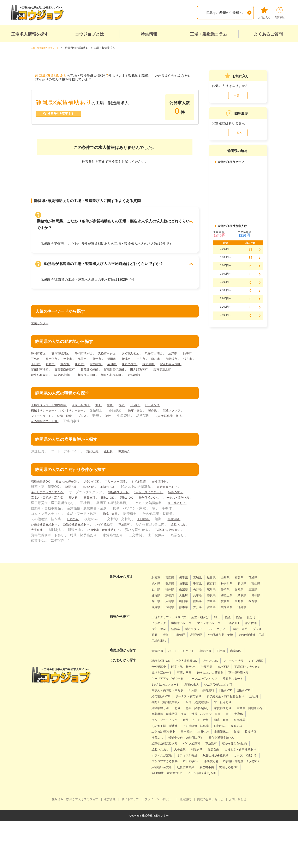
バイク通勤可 (164, 529)
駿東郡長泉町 (93, 375)
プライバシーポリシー (159, 828)
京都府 (217, 600)
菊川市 (155, 364)
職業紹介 (128, 456)
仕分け (146, 410)
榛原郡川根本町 (173, 375)
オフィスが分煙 (191, 778)
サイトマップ (130, 828)
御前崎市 (137, 364)
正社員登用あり (175, 492)
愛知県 (172, 600)
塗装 (141, 421)
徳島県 (156, 612)
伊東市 (87, 358)
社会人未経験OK (71, 487)
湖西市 (103, 364)
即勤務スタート (125, 497)
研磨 (220, 646)
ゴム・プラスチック (230, 737)
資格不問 (91, 492)
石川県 (187, 594)
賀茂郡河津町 (90, 369)
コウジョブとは (89, 34)
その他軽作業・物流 (46, 426)
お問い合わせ (237, 828)
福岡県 (217, 612)
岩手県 (187, 583)
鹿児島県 (203, 618)
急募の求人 (39, 503)
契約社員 (93, 456)
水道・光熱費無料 (203, 719)
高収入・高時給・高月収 (72, 503)
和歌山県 (173, 606)
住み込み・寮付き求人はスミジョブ (75, 828)
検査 (119, 410)
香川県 (172, 612)
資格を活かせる (198, 684)
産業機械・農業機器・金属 (206, 731)
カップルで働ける (164, 784)
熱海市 (36, 358)
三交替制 (158, 754)
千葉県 (217, 589)
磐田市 (135, 358)
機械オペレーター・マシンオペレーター (61, 415)
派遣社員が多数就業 (223, 778)
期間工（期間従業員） (168, 719)
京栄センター (41, 323)
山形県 (232, 583)
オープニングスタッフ (168, 695)
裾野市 (87, 364)
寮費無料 (119, 503)
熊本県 (156, 618)
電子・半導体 (200, 737)
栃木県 (172, 589)
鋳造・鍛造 (95, 421)
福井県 (202, 594)
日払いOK (139, 503)
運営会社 (109, 828)
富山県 (172, 594)
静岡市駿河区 (64, 353)
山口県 (250, 606)
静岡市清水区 (90, 353)
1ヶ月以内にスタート (158, 497)
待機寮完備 (249, 784)
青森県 (172, 583)
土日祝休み (196, 754)
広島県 (235, 606)
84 (250, 257)
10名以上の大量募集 (166, 689)
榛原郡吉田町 (145, 375)
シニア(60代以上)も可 (189, 701)
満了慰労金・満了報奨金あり (208, 713)
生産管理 (247, 646)
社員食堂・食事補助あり (168, 535)
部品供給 (176, 640)
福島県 (247, 583)
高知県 (202, 612)
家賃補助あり (231, 725)
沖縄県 (220, 618)
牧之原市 (38, 369)
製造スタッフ (41, 421)
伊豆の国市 (174, 364)
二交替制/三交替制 (237, 748)
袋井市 (55, 364)
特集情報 (149, 34)
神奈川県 (248, 589)
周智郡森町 (39, 380)
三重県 (187, 600)
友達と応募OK (184, 796)
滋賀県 (202, 600)
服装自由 (195, 772)
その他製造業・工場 (82, 426)
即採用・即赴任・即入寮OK (172, 790)
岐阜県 (247, 594)
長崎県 (247, 612)
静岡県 (156, 600)
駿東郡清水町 (67, 375)
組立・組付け (87, 410)
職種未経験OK (42, 487)
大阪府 (232, 600)
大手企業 (98, 535)
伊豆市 (119, 364)
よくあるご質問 (268, 34)
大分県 (172, 618)
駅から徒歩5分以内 (209, 766)
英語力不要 (112, 492)
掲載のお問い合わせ (210, 828)
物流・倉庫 (176, 519)
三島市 (52, 358)
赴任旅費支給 (236, 790)
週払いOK (160, 503)
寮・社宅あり (74, 513)
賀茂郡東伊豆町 (62, 369)
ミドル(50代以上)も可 (167, 802)
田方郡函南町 (41, 375)
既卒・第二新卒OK (209, 678)
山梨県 (217, 594)
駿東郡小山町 (119, 375)
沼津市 (188, 353)
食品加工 (158, 640)
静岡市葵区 (39, 353)
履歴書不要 (159, 796)
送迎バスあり (75, 535)
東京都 (232, 589)
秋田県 (217, 583)
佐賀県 (232, 612)
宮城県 (202, 583)
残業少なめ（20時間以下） (171, 760)
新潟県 (156, 594)
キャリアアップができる (49, 497)
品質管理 (158, 652)
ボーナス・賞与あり (73, 508)
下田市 (71, 364)
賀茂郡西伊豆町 (173, 369)
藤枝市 (183, 358)
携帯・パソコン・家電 (168, 737)
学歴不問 (72, 492)
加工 (106, 410)
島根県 (205, 606)
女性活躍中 (174, 487)
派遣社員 (158, 662)
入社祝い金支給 (209, 790)
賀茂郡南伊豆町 (118, 369)
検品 (132, 410)
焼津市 (152, 358)
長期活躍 (70, 529)
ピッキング (165, 410)
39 (250, 249)
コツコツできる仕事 (198, 784)
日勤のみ (129, 524)
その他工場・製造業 (241, 743)
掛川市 (167, 358)
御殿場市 (38, 364)
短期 (213, 754)
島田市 (103, 358)
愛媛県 (187, 612)
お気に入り (264, 13)
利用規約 (185, 828)
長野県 (232, 594)
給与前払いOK (42, 508)
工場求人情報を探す (29, 34)
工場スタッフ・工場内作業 (51, 410)
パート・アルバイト (185, 662)
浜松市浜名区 (141, 353)
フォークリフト (69, 421)
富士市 (119, 358)
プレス (114, 421)
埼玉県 (202, 589)
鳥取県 (190, 606)
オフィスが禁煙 (163, 778)
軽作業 (163, 415)
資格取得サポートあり (168, 725)
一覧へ (238, 95)
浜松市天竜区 (167, 353)
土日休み (38, 529)
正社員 (111, 456)
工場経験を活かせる (75, 540)
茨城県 (156, 589)
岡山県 (220, 606)
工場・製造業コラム (208, 34)
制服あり (176, 772)
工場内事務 (248, 652)
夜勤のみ (211, 748)
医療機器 (214, 743)
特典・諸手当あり (203, 725)
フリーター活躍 (125, 487)
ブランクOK (98, 487)
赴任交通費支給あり (97, 529)
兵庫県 (247, 600)
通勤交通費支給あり (133, 529)
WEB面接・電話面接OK (217, 796)
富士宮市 (70, 358)
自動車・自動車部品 (166, 731)
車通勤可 (187, 529)
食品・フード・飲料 (166, 743)
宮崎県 (187, 618)
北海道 (156, 583)
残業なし (247, 754)
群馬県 (187, 589)
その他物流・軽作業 (166, 748)
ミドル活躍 (151, 487)
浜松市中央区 (116, 353)
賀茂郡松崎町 (145, 369)
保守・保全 (144, 415)
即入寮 (101, 503)
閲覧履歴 (280, 13)
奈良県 (156, 606)
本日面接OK (227, 784)
